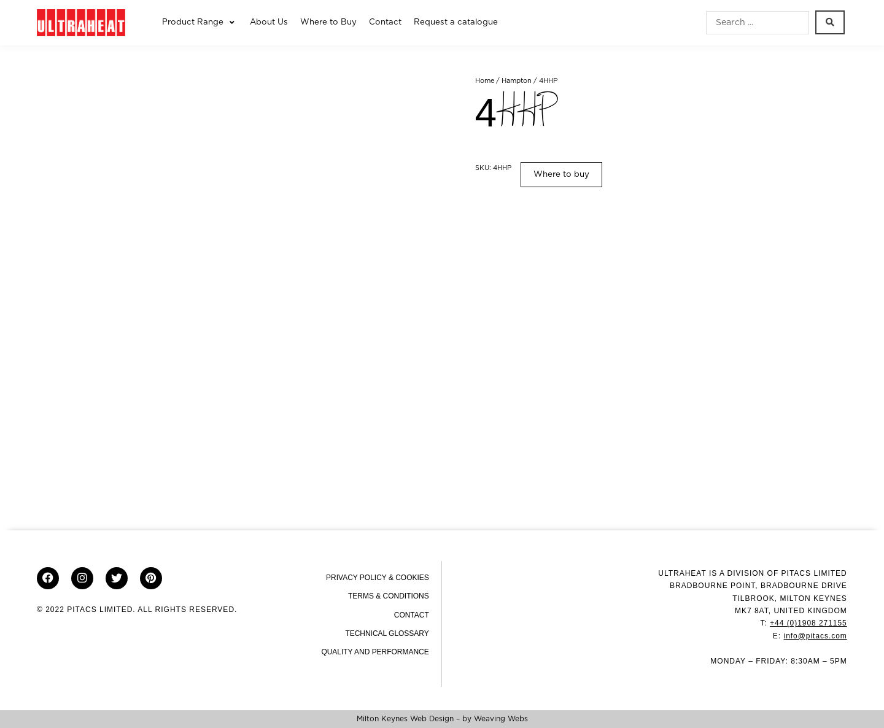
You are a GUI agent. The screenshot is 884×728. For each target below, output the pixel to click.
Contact (411, 615)
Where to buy (561, 174)
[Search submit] (830, 22)
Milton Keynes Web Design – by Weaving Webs (442, 718)
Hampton (517, 80)
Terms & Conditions (388, 596)
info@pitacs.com (815, 636)
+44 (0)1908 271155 (808, 623)
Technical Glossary (387, 633)
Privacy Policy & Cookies (377, 577)
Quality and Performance (375, 652)
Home (485, 80)
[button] (200, 23)
